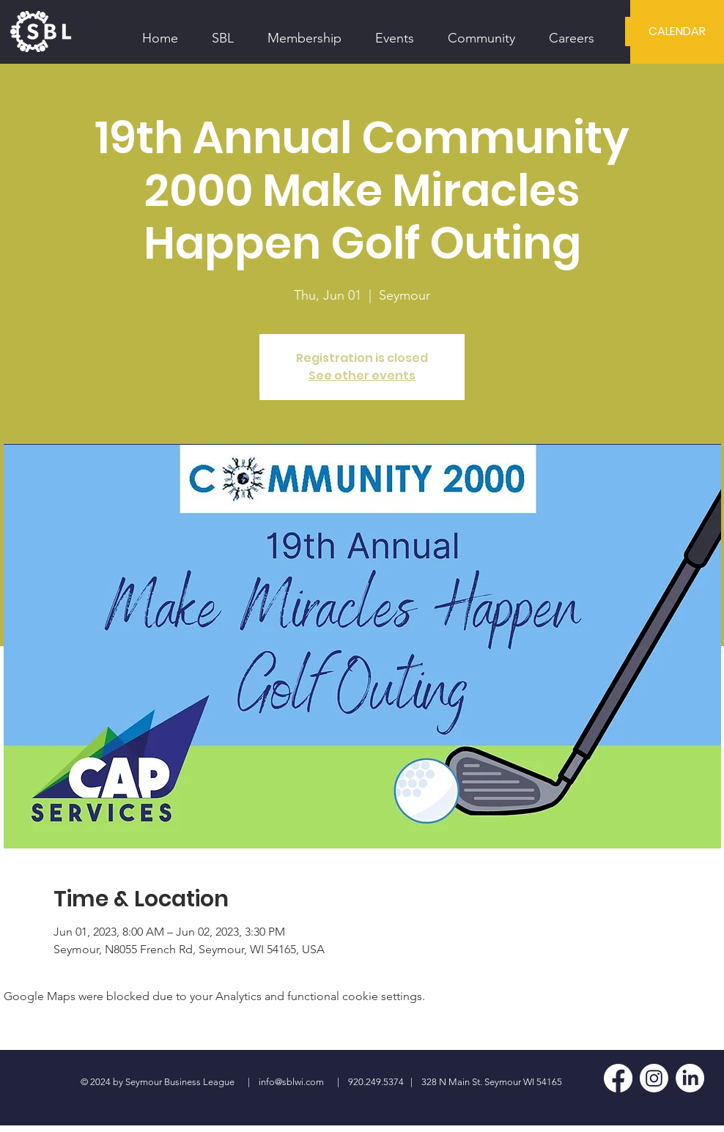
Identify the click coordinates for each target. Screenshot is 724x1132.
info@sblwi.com (291, 1081)
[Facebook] (618, 1078)
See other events (362, 375)
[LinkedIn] (690, 1078)
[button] (223, 31)
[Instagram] (654, 1078)
